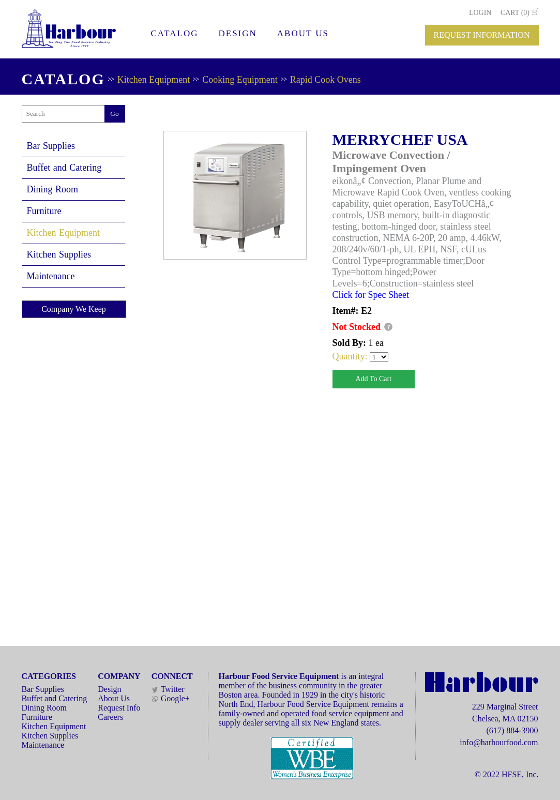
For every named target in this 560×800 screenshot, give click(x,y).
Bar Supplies (51, 146)
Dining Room (53, 189)
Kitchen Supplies (59, 254)
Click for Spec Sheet (370, 295)
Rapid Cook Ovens (325, 79)
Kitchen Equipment (153, 79)
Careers (110, 717)
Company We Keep (73, 309)
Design (109, 689)
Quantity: (351, 356)
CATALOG (175, 33)
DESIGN (237, 33)
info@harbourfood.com (499, 742)
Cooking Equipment (240, 79)
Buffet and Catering (64, 167)
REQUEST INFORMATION (482, 35)
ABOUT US (303, 33)
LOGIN (480, 13)
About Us (114, 698)
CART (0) (515, 13)
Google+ (171, 698)
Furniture (44, 211)
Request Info (119, 707)
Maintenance (51, 276)
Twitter (168, 689)
